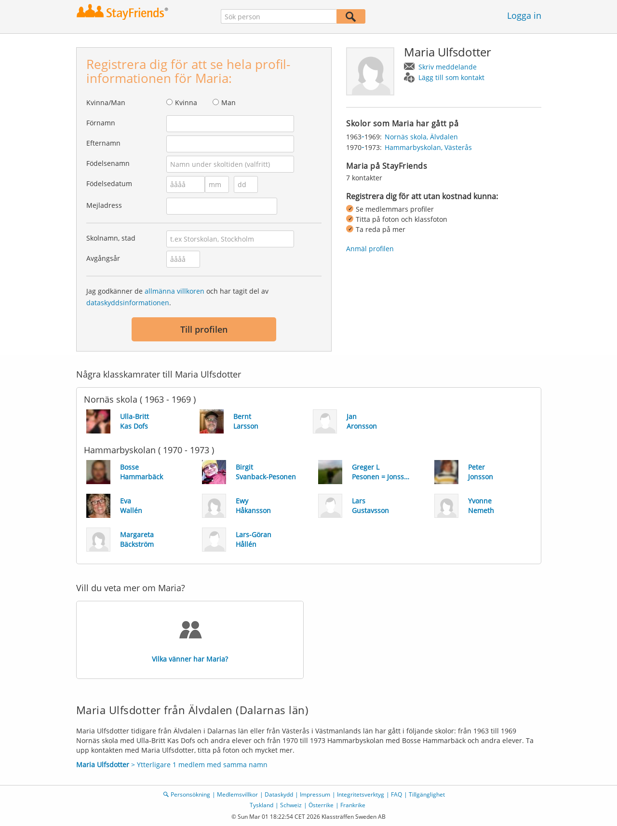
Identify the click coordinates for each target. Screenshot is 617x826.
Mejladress (104, 205)
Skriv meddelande (447, 66)
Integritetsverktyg (360, 794)
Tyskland (261, 805)
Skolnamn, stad (110, 238)
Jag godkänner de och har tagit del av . (177, 296)
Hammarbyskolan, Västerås (428, 147)
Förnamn (100, 122)
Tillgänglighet (427, 794)
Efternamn (103, 143)
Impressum (315, 794)
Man (228, 102)
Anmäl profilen (370, 248)
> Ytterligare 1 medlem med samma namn (172, 764)
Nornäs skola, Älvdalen (421, 136)
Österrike (321, 805)
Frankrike (352, 805)
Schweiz (291, 805)
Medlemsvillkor (237, 794)
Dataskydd (279, 794)
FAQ (396, 794)
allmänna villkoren (174, 291)
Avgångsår (103, 258)
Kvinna (186, 102)
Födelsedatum (109, 183)
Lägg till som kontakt (451, 77)
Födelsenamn (108, 163)
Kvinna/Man (105, 102)
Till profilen (204, 329)
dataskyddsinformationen (127, 302)
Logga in (524, 15)
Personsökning (190, 794)
